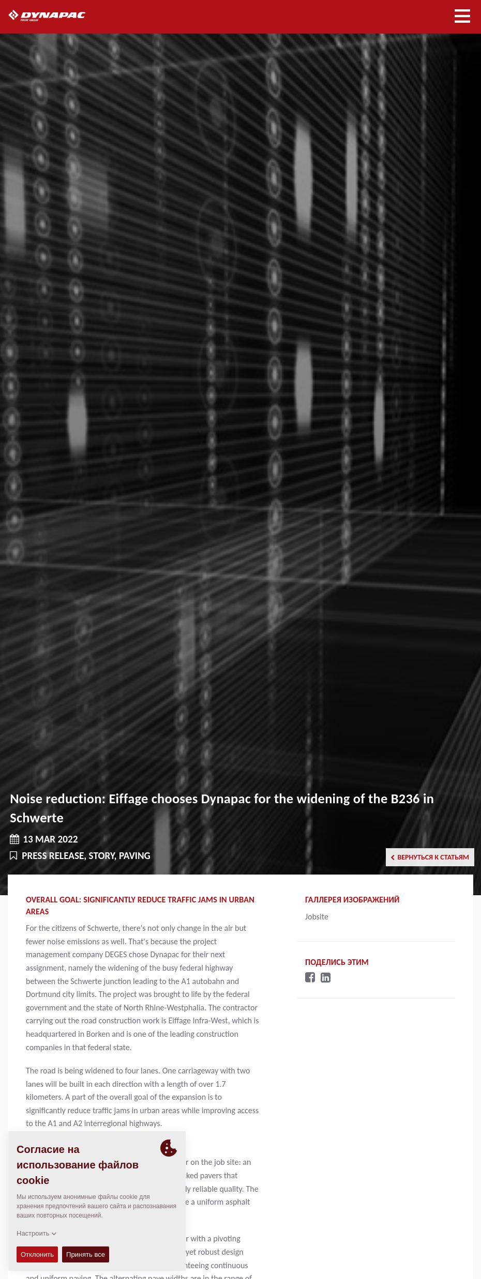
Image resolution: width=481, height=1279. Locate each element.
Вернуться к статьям (429, 857)
